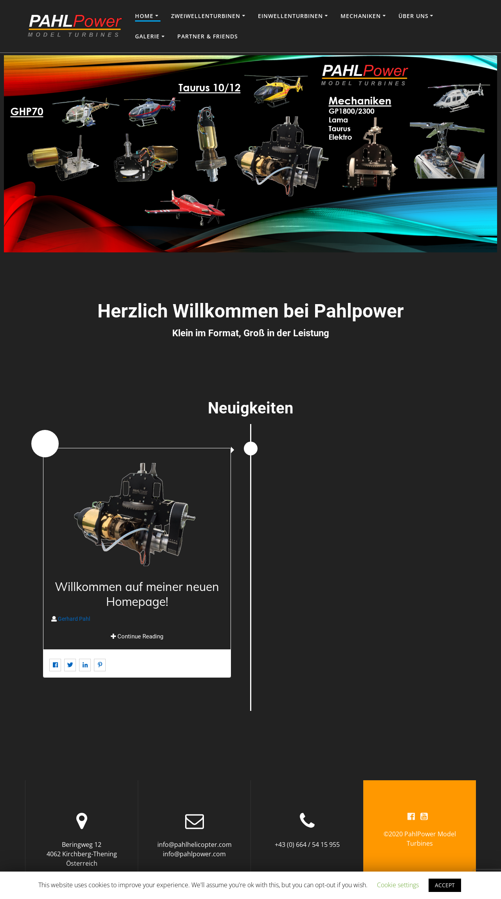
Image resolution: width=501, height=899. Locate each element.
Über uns (413, 16)
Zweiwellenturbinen (205, 16)
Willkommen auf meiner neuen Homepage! (137, 594)
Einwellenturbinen (290, 16)
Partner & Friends (207, 36)
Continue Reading (137, 636)
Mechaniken (361, 16)
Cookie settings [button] (398, 885)
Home (144, 16)
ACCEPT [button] (445, 885)
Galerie (147, 36)
